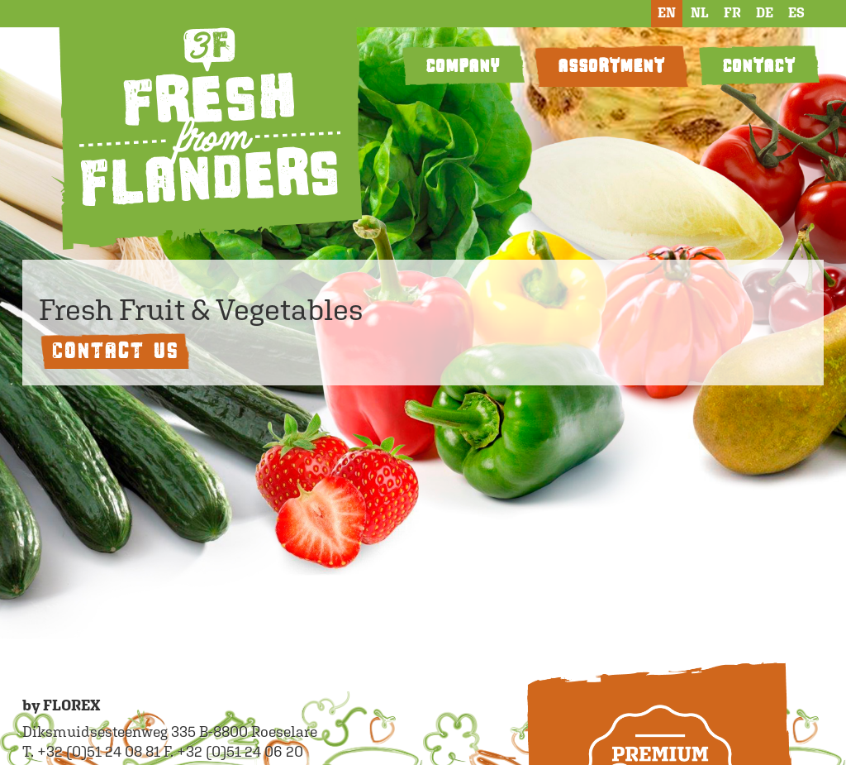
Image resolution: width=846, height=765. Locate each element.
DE (764, 13)
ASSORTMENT (611, 66)
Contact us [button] (114, 350)
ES (796, 13)
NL (700, 13)
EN (667, 13)
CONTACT (758, 66)
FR (732, 13)
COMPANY (462, 66)
